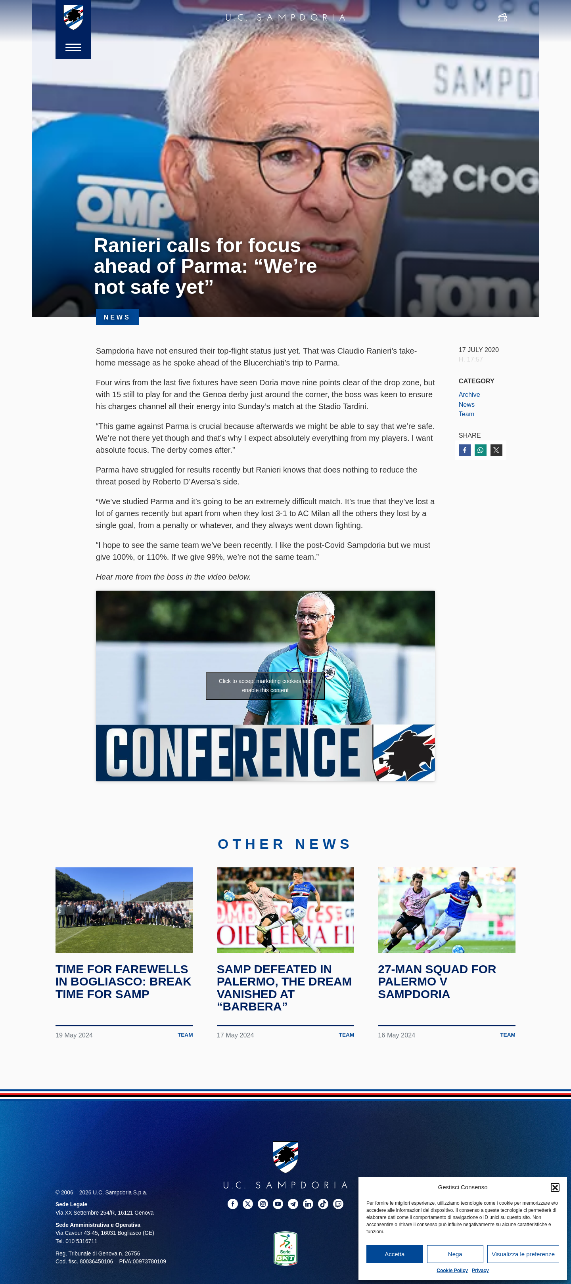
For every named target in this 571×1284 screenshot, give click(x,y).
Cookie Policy (452, 1270)
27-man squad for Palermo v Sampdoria (437, 982)
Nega (455, 1254)
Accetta (394, 1254)
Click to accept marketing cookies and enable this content (265, 685)
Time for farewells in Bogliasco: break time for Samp (124, 982)
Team (467, 413)
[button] (555, 1187)
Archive (469, 394)
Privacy (480, 1270)
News (467, 404)
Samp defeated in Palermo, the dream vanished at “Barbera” (285, 988)
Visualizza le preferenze (523, 1254)
